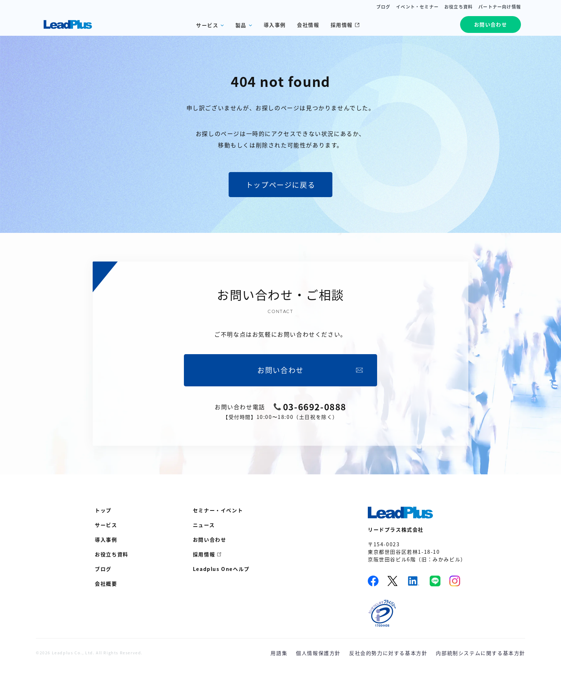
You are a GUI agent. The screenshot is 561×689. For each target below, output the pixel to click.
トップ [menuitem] (103, 510)
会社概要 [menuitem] (106, 583)
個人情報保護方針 (318, 652)
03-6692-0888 (314, 406)
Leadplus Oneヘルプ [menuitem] (221, 568)
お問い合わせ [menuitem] (209, 539)
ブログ (383, 7)
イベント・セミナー (417, 7)
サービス (207, 25)
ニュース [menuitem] (204, 524)
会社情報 (308, 24)
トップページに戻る (280, 185)
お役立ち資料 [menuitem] (111, 554)
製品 (241, 25)
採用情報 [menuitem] (204, 554)
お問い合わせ (490, 24)
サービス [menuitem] (106, 524)
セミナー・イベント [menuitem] (218, 510)
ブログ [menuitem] (103, 568)
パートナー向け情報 (499, 7)
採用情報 (345, 24)
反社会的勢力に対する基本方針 (388, 652)
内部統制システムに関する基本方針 (480, 652)
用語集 (278, 652)
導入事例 (275, 24)
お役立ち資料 (458, 7)
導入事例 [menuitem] (106, 539)
